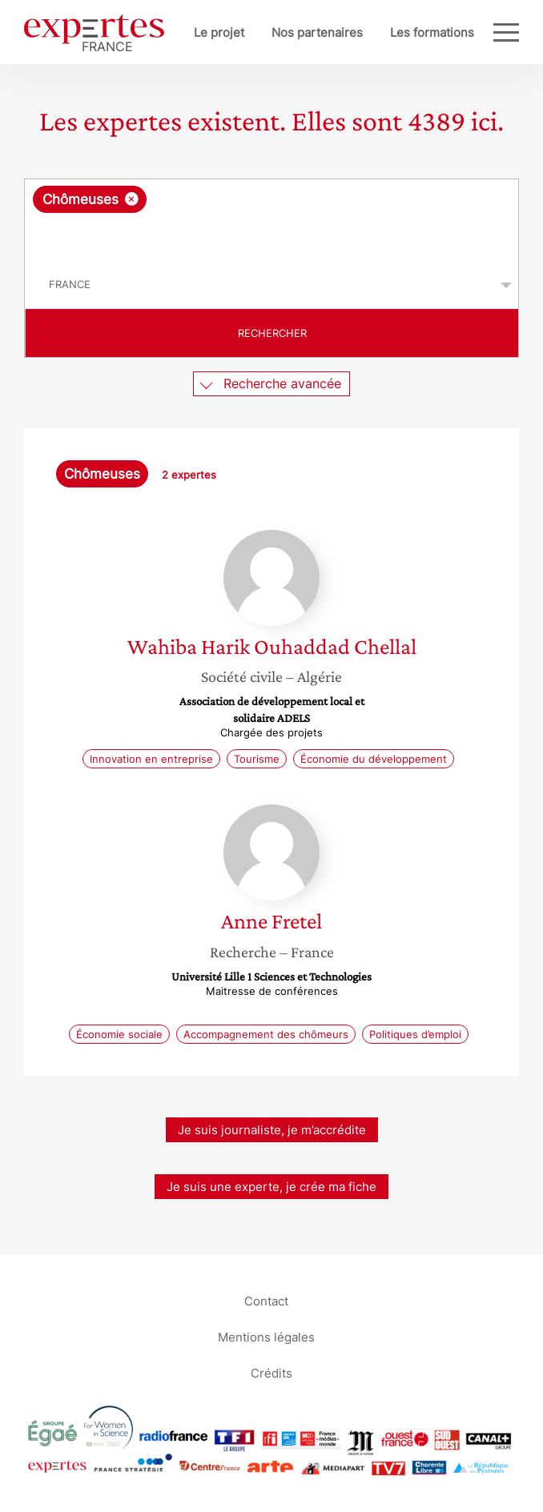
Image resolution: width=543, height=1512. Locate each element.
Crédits (271, 1373)
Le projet (219, 32)
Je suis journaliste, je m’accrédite (272, 1129)
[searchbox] (273, 237)
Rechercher (272, 333)
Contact (266, 1301)
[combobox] (271, 220)
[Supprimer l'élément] (132, 199)
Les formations (432, 32)
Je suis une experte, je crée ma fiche (271, 1186)
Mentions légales (266, 1337)
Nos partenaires (317, 32)
